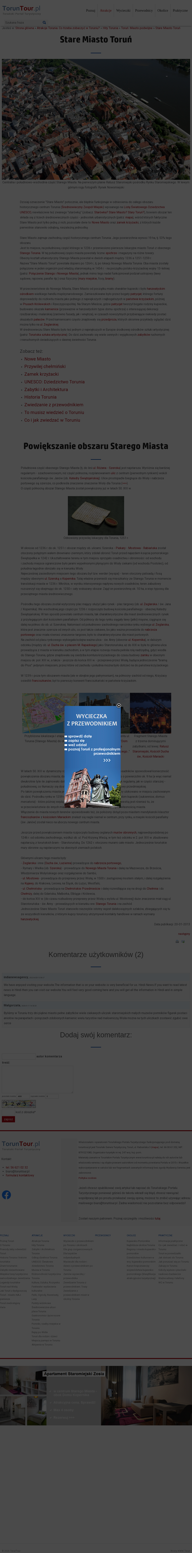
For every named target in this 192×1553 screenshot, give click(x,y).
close (120, 723)
